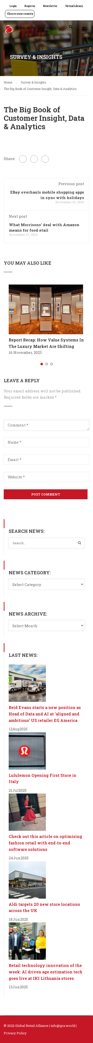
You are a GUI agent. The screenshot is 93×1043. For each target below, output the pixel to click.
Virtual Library (74, 6)
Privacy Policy (15, 1033)
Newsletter (50, 6)
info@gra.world (63, 1025)
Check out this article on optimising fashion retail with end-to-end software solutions (45, 843)
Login (13, 6)
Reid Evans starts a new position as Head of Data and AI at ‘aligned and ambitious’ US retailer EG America (45, 714)
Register (30, 6)
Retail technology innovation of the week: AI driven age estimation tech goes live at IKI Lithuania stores (45, 972)
